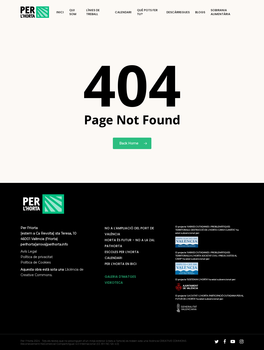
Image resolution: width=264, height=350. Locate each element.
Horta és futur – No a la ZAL (130, 240)
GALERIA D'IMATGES (120, 276)
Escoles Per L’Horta (122, 252)
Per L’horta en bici (121, 264)
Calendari (113, 258)
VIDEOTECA (114, 282)
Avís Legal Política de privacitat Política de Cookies (37, 257)
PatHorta (113, 246)
